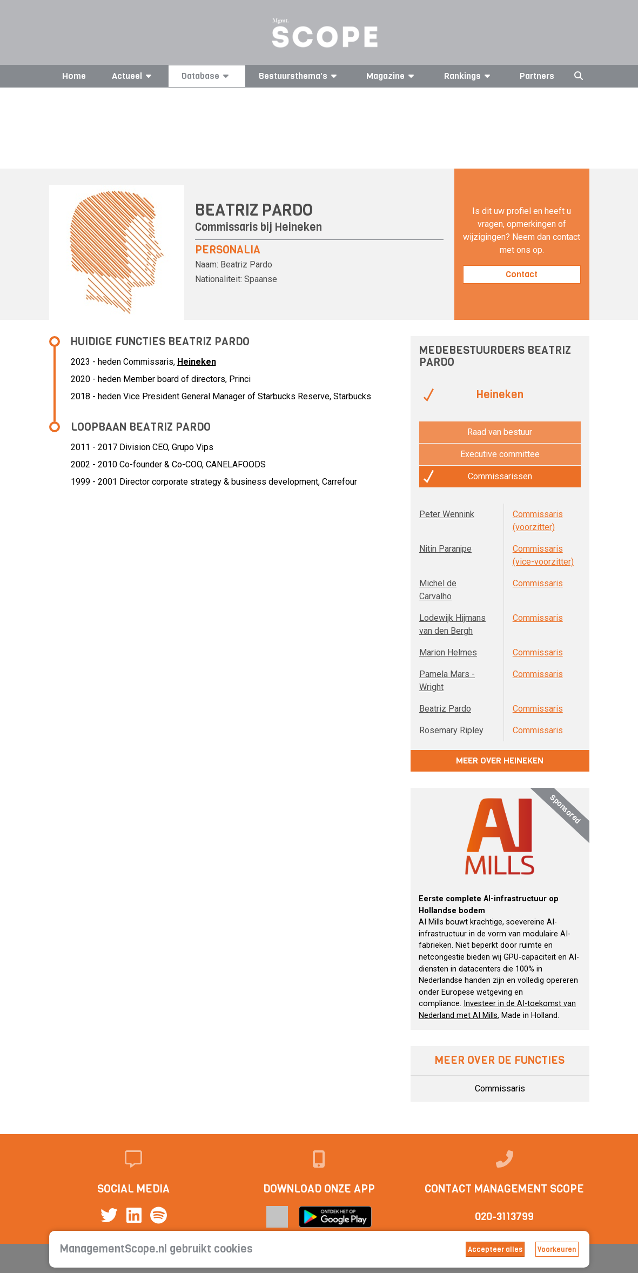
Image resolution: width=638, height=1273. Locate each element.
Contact (522, 274)
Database (207, 76)
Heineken (298, 227)
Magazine (392, 76)
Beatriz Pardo (445, 709)
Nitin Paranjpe (445, 549)
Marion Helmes (448, 652)
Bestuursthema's (299, 76)
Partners (537, 76)
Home (74, 76)
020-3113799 (504, 1216)
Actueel (133, 76)
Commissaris (538, 583)
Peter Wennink (446, 514)
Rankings (469, 76)
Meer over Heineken (499, 760)
